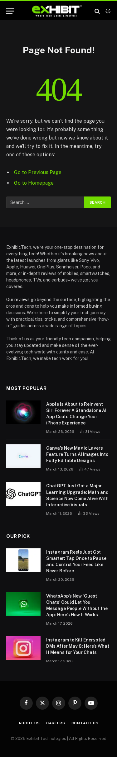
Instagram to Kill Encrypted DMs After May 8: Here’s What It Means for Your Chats (77, 646)
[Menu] (10, 11)
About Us (29, 723)
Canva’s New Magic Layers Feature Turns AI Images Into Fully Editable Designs (77, 454)
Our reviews (18, 299)
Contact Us (85, 723)
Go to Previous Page (37, 172)
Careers (55, 723)
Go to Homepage (34, 183)
